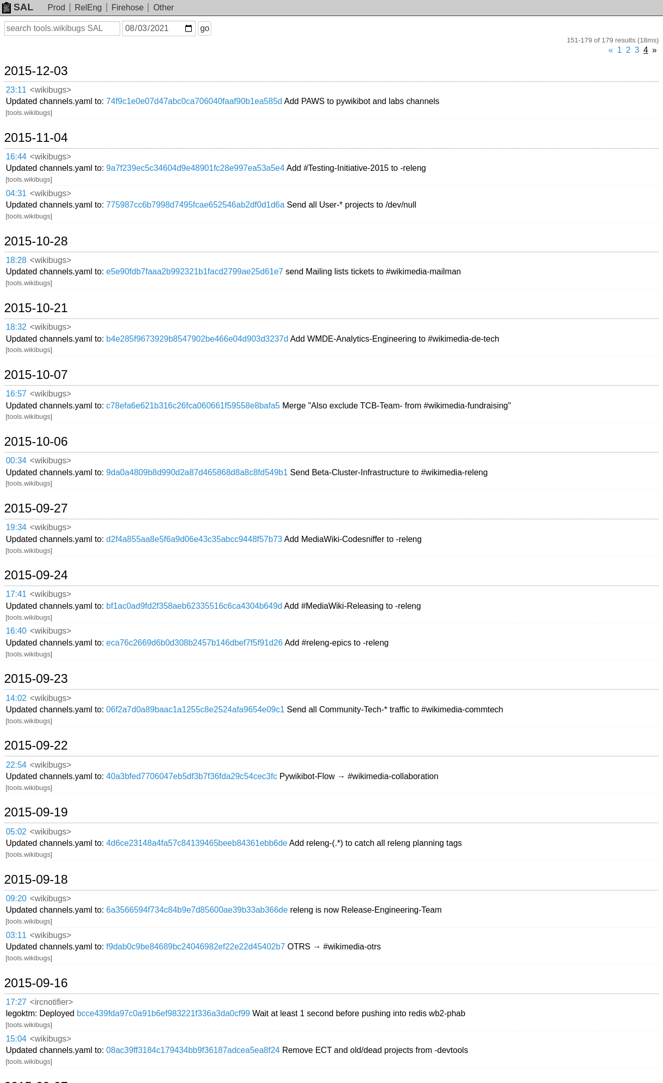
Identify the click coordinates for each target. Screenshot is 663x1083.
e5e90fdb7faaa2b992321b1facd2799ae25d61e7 (194, 271)
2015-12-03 (36, 71)
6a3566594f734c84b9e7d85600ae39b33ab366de (197, 909)
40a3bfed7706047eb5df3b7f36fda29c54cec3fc (191, 776)
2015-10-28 (36, 241)
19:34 (16, 527)
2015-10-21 (36, 308)
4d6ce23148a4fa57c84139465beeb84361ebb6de (196, 843)
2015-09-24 (36, 575)
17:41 (16, 594)
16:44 (16, 156)
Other (163, 7)
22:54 (16, 764)
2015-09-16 (36, 983)
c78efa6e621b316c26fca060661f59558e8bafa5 (193, 405)
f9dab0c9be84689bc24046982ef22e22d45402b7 (195, 946)
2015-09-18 (36, 879)
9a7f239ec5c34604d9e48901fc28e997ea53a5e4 (195, 168)
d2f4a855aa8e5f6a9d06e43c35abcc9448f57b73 (194, 539)
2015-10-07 (36, 375)
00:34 (16, 460)
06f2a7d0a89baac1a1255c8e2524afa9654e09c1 (195, 709)
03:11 (16, 935)
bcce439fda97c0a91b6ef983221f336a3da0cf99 (163, 1013)
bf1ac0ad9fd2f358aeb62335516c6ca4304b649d (194, 606)
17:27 (16, 1002)
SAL (17, 7)
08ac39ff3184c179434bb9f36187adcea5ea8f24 (193, 1050)
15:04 (16, 1038)
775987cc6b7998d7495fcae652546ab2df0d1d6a (195, 204)
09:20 (16, 898)
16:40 (16, 630)
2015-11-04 (36, 138)
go (204, 28)
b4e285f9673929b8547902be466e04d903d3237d (197, 338)
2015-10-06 (36, 441)
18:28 (16, 260)
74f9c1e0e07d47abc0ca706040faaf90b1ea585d (194, 101)
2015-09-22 (36, 745)
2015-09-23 (36, 679)
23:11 (16, 89)
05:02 (16, 831)
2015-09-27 (36, 508)
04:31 (16, 193)
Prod (56, 7)
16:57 (16, 393)
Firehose (127, 7)
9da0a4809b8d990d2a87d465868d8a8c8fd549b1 (197, 472)
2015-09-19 (36, 812)
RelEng (88, 7)
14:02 (16, 698)
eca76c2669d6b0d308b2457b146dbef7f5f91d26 (194, 642)
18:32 (16, 327)
